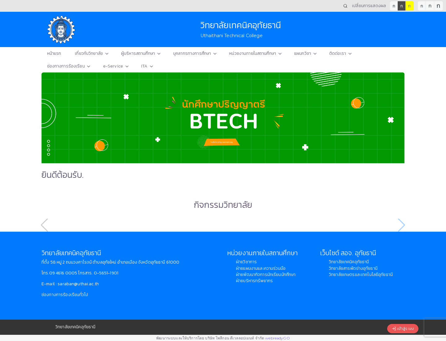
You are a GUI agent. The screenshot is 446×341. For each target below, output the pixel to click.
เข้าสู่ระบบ (403, 329)
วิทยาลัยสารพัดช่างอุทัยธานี (353, 268)
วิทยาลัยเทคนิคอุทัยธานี (349, 262)
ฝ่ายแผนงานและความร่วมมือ (261, 268)
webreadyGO (277, 338)
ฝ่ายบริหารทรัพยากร (254, 281)
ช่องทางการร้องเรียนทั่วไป (65, 294)
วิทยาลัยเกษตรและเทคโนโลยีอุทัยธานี (361, 274)
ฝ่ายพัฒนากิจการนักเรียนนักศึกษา (265, 274)
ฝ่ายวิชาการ (246, 262)
